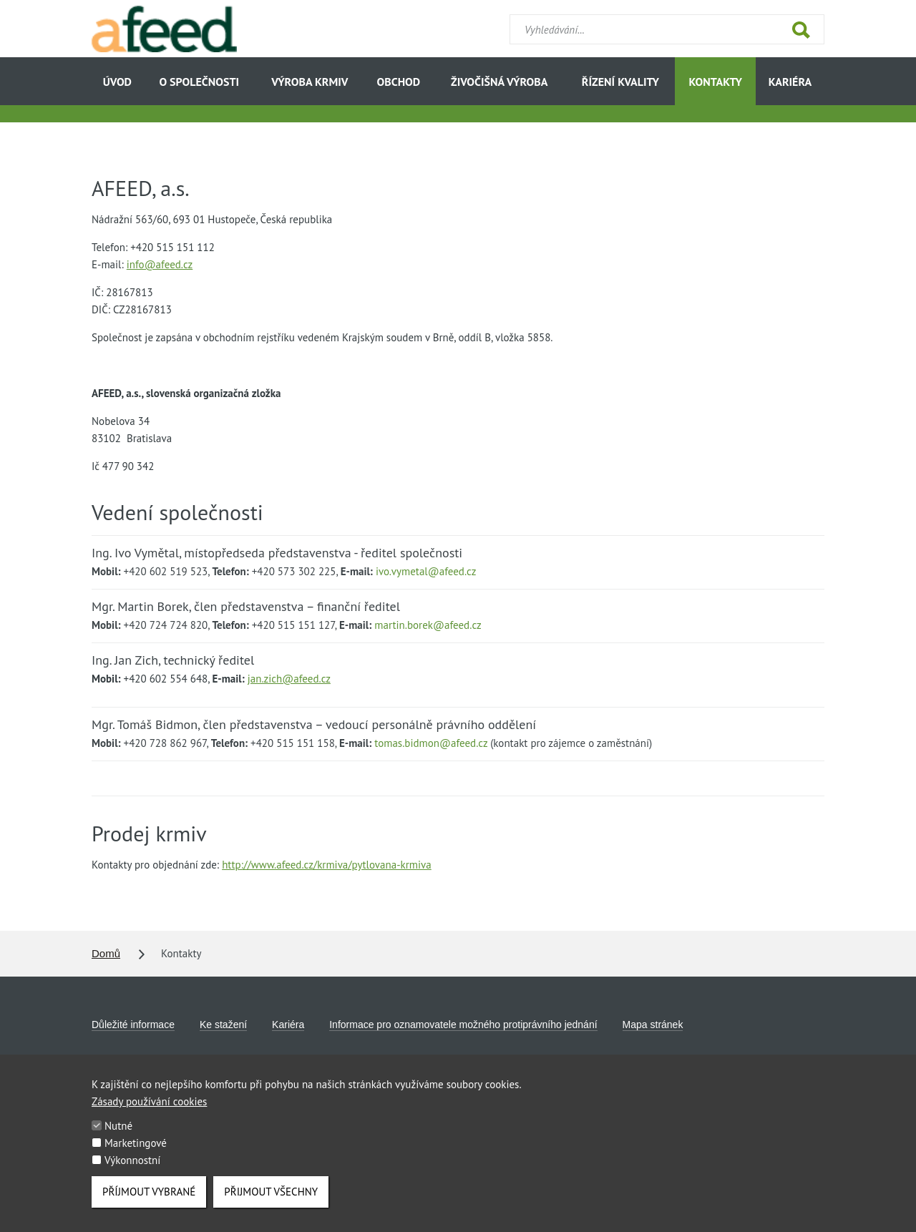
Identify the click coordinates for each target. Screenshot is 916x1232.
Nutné (118, 1138)
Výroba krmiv (309, 81)
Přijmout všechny (271, 1204)
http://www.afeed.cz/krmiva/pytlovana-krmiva (327, 864)
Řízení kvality (620, 81)
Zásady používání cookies (149, 1114)
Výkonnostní (132, 1173)
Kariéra (790, 81)
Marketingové (135, 1156)
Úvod (117, 81)
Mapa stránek (653, 1024)
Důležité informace (133, 1024)
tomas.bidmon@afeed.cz (430, 743)
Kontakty (714, 81)
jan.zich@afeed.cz (289, 678)
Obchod (399, 81)
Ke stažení (223, 1024)
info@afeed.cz (160, 264)
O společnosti (200, 81)
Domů (106, 953)
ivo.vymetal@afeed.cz (426, 571)
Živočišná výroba (499, 81)
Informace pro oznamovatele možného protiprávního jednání (463, 1024)
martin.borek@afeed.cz (427, 625)
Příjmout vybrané (148, 1204)
